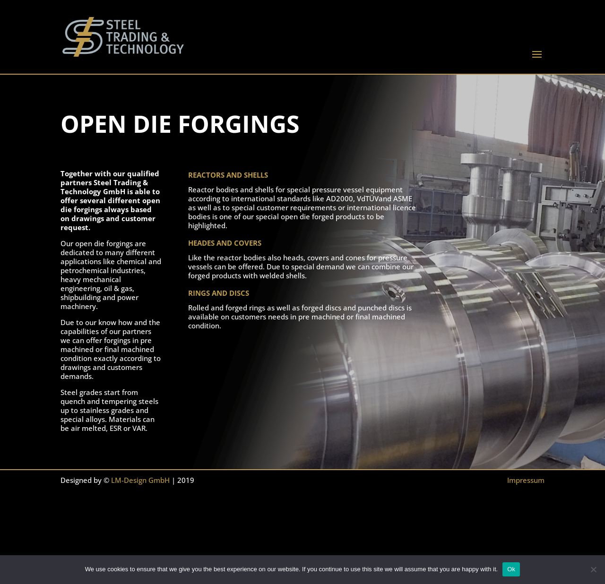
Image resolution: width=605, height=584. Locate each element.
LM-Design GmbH (140, 480)
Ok (511, 569)
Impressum (525, 480)
